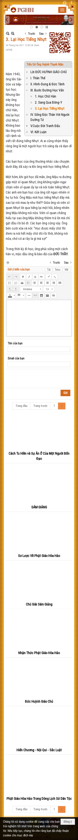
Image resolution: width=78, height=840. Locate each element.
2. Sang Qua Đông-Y (48, 102)
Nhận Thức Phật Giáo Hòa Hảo (39, 653)
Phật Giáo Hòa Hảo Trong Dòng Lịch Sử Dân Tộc (39, 799)
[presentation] (37, 378)
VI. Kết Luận (38, 132)
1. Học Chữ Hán (45, 96)
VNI (66, 269)
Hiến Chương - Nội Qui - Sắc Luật (39, 750)
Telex (57, 269)
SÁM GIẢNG (39, 507)
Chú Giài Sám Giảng (39, 604)
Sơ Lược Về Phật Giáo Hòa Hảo (39, 556)
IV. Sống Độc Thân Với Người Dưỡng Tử (49, 117)
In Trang (8, 262)
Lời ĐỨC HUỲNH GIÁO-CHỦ (48, 72)
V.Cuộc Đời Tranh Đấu (45, 126)
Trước (31, 33)
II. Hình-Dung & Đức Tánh (47, 84)
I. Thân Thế (37, 78)
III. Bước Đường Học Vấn (47, 90)
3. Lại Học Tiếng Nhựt (49, 108)
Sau (41, 33)
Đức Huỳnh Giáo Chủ (39, 701)
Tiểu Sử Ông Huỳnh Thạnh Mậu (44, 64)
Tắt (49, 269)
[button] (62, 10)
